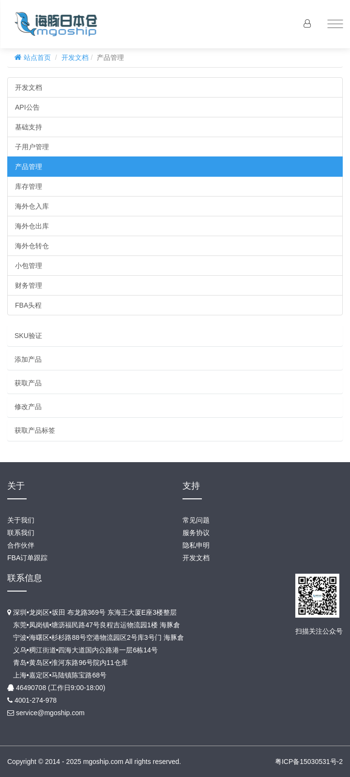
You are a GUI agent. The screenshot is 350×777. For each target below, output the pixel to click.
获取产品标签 (35, 430)
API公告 (27, 107)
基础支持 (28, 127)
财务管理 (28, 285)
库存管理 (28, 186)
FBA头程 (28, 305)
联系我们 (20, 533)
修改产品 (28, 406)
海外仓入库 (32, 206)
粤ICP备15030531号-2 (309, 761)
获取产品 (28, 383)
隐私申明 (196, 545)
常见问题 (196, 520)
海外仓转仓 (32, 246)
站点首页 (36, 57)
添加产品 (28, 359)
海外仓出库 (32, 226)
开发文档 (75, 57)
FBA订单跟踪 (27, 558)
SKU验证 (28, 335)
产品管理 (28, 166)
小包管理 (28, 265)
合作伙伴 (20, 545)
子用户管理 (32, 147)
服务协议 (196, 533)
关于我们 (20, 520)
